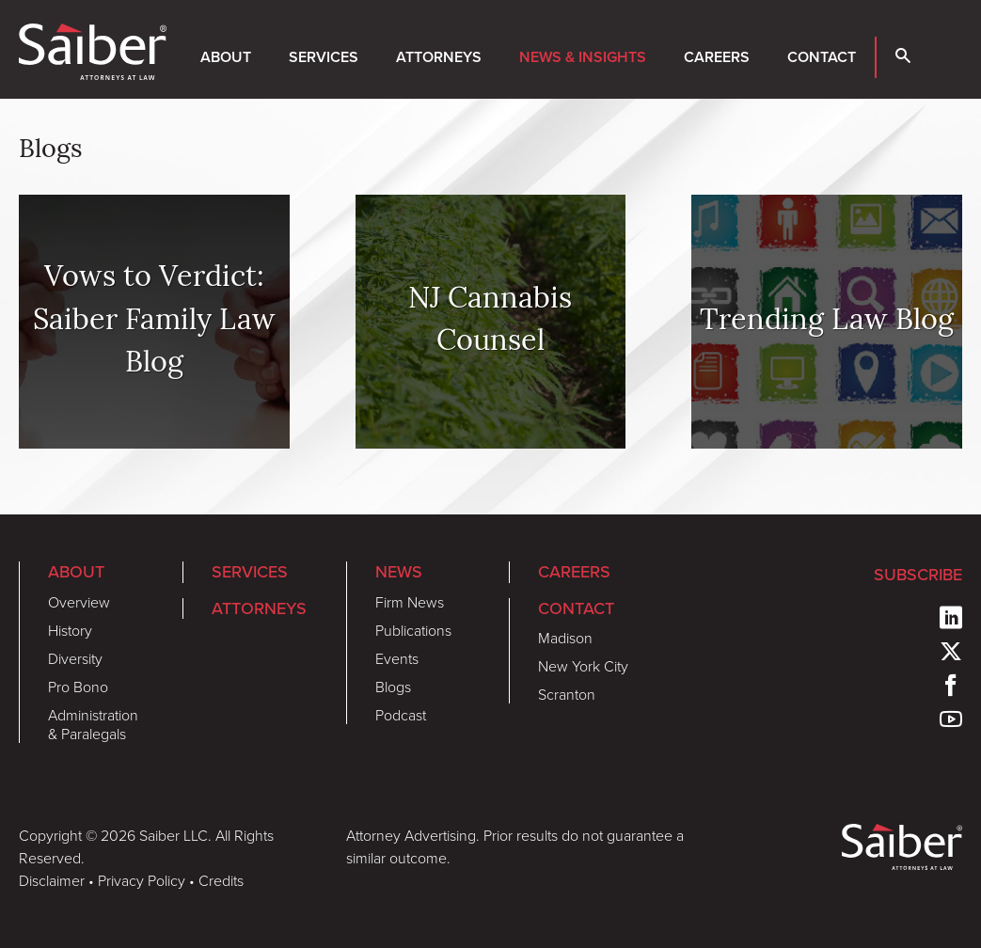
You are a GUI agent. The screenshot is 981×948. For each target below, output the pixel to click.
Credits (221, 880)
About (225, 57)
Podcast (400, 714)
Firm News (409, 602)
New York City (583, 666)
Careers (717, 57)
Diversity (75, 658)
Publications (413, 630)
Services (323, 57)
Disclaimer (52, 880)
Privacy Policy (141, 880)
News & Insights (582, 57)
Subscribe (918, 574)
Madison (565, 637)
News (398, 571)
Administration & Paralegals (93, 724)
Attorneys (439, 57)
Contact (821, 57)
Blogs (393, 686)
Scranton (566, 694)
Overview (79, 602)
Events (397, 658)
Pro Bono (78, 686)
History (70, 630)
